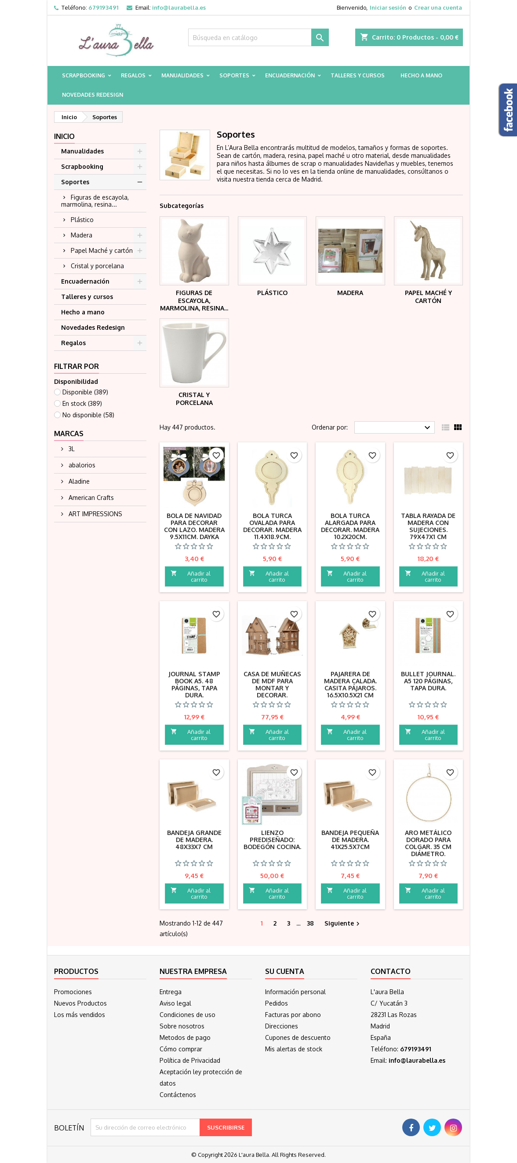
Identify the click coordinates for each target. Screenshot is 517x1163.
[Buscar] (258, 37)
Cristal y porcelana (97, 266)
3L (71, 448)
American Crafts (90, 497)
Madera (81, 235)
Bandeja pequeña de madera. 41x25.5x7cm (350, 839)
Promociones (73, 991)
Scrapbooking (83, 75)
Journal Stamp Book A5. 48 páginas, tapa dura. (194, 684)
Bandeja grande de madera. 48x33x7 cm (194, 839)
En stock (82, 403)
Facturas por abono (293, 1014)
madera (274, 155)
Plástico (82, 219)
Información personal (295, 991)
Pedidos (276, 1003)
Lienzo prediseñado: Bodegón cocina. (272, 839)
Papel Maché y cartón (102, 250)
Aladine (78, 481)
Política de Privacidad (190, 1060)
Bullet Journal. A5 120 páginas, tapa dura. (428, 681)
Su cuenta (284, 971)
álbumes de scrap (291, 163)
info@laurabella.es (179, 7)
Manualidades (182, 75)
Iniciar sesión (388, 7)
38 (310, 923)
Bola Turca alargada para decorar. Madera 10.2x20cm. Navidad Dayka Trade (350, 533)
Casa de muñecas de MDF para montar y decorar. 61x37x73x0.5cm (272, 688)
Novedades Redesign (92, 94)
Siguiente (343, 923)
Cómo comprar (181, 1049)
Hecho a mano (421, 75)
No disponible (88, 415)
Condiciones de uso (187, 1014)
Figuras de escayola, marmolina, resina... (95, 200)
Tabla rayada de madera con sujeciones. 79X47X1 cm (428, 526)
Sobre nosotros (182, 1026)
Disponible (85, 392)
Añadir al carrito (191, 576)
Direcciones (281, 1026)
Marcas (69, 433)
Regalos (133, 75)
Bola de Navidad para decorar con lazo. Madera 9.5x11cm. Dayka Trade (194, 529)
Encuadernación (290, 75)
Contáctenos (178, 1094)
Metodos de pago (185, 1037)
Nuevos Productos (80, 1003)
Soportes (234, 75)
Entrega (171, 991)
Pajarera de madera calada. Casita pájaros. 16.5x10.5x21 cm (350, 684)
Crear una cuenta (438, 7)
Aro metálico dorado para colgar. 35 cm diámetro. (428, 843)
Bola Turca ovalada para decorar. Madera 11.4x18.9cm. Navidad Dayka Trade (272, 533)
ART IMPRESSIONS (94, 514)
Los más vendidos (79, 1014)
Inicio (64, 136)
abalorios (81, 465)
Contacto (391, 971)
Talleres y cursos (358, 75)
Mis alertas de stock (293, 1049)
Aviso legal (175, 1003)
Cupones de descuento (298, 1037)
